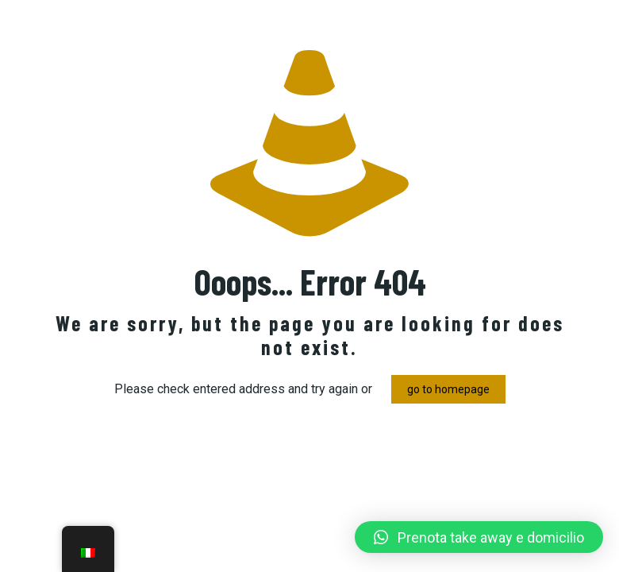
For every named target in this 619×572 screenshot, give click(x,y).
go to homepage (448, 389)
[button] (479, 537)
